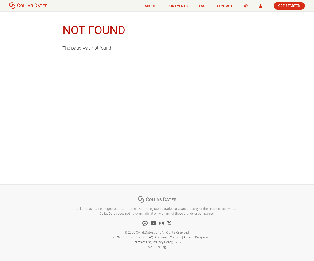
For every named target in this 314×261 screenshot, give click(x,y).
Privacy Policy (162, 242)
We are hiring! (157, 247)
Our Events (177, 6)
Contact (225, 6)
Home (110, 237)
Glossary (161, 237)
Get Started (289, 6)
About (150, 6)
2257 (177, 242)
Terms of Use (142, 242)
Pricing (140, 237)
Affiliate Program (196, 237)
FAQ (202, 6)
